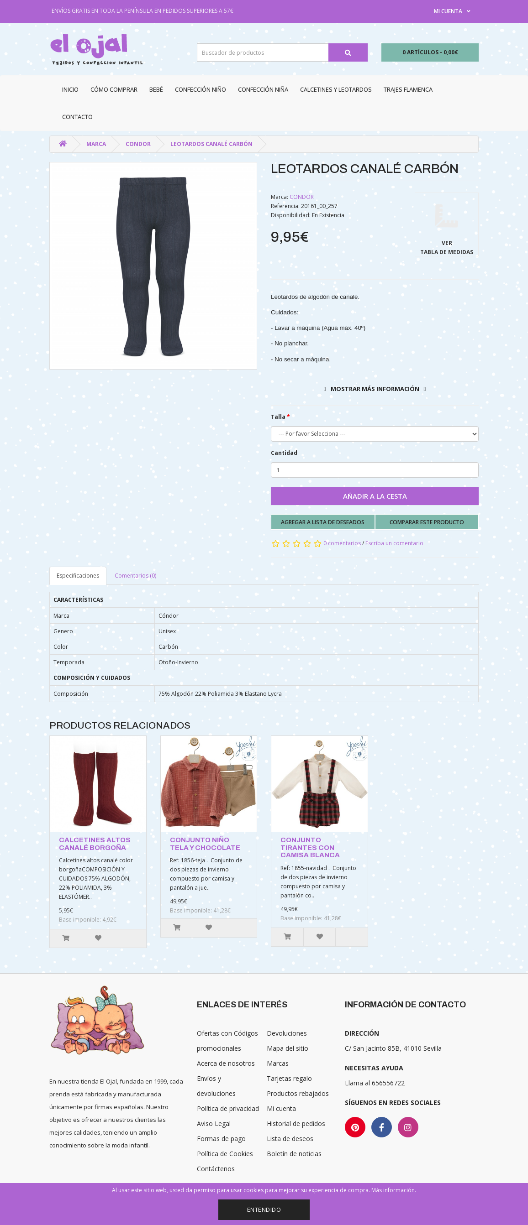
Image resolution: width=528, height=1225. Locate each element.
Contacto (77, 117)
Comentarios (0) (135, 575)
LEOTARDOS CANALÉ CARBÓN (211, 144)
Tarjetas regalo (289, 1078)
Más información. (393, 1190)
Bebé (156, 89)
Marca (96, 144)
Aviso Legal (214, 1123)
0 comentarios (342, 543)
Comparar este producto (427, 522)
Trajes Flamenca (408, 89)
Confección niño (200, 89)
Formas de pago (221, 1138)
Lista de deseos (290, 1138)
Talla (278, 417)
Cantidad (284, 453)
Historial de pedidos (296, 1123)
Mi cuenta (281, 1108)
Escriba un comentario (394, 543)
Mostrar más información (375, 389)
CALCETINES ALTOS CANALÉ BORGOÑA (95, 843)
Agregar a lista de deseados (322, 522)
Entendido (264, 1209)
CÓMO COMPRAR (113, 89)
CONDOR (138, 144)
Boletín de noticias (294, 1153)
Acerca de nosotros (226, 1063)
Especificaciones (78, 575)
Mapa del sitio (287, 1048)
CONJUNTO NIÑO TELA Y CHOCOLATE (205, 843)
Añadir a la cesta (375, 495)
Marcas (278, 1063)
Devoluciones (287, 1033)
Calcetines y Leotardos (336, 89)
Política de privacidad (228, 1108)
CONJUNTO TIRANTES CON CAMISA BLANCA (310, 847)
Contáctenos (216, 1168)
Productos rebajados (298, 1093)
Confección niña (263, 89)
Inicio (70, 89)
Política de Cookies (225, 1153)
